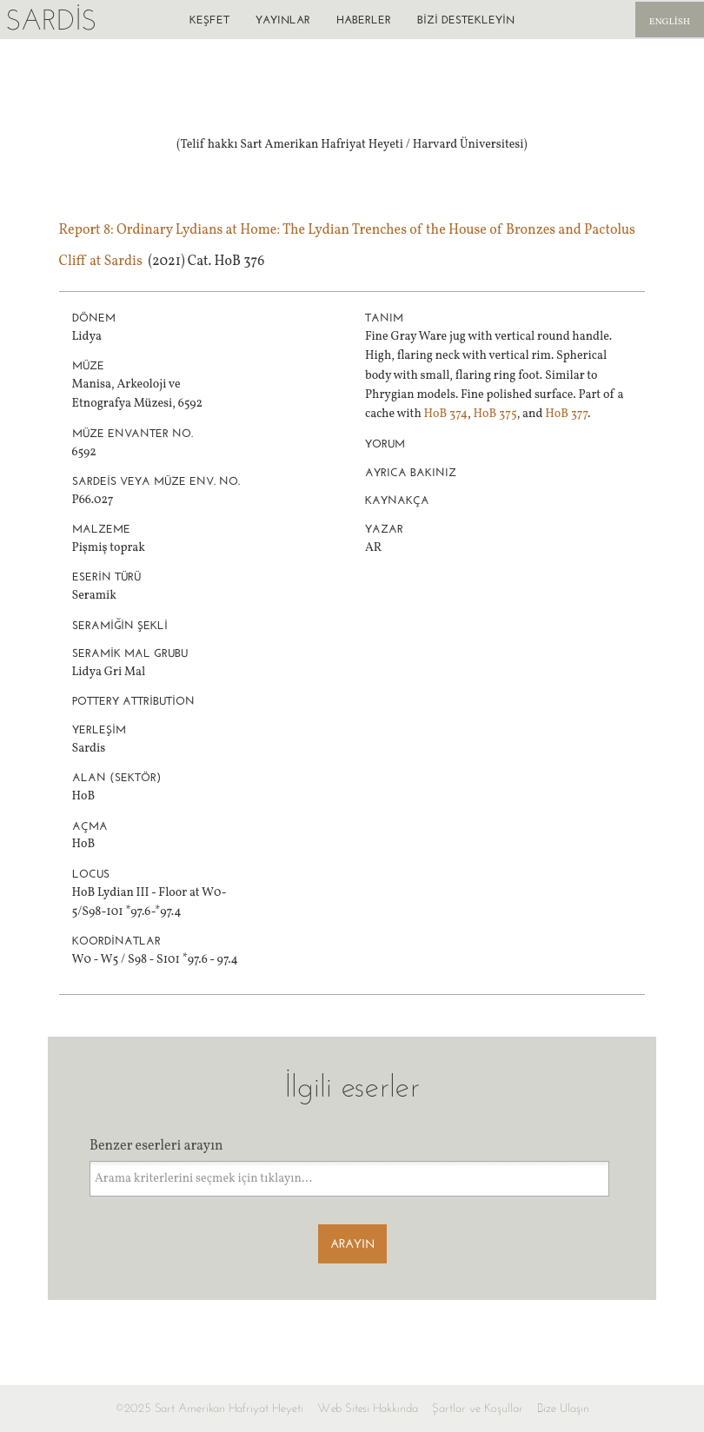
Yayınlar (283, 19)
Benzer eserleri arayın (156, 1146)
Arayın (352, 1243)
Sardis (50, 19)
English (669, 22)
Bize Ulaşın (563, 1408)
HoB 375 (494, 414)
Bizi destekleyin (466, 19)
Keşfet (209, 19)
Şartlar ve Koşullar (477, 1408)
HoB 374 (446, 414)
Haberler (363, 19)
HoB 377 (566, 414)
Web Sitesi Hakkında (367, 1408)
